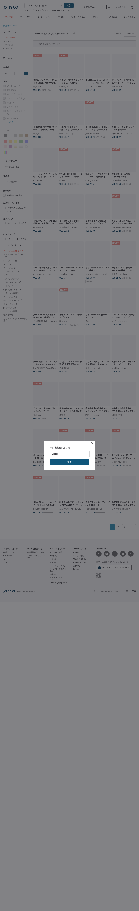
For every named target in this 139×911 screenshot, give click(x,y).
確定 (69, 462)
